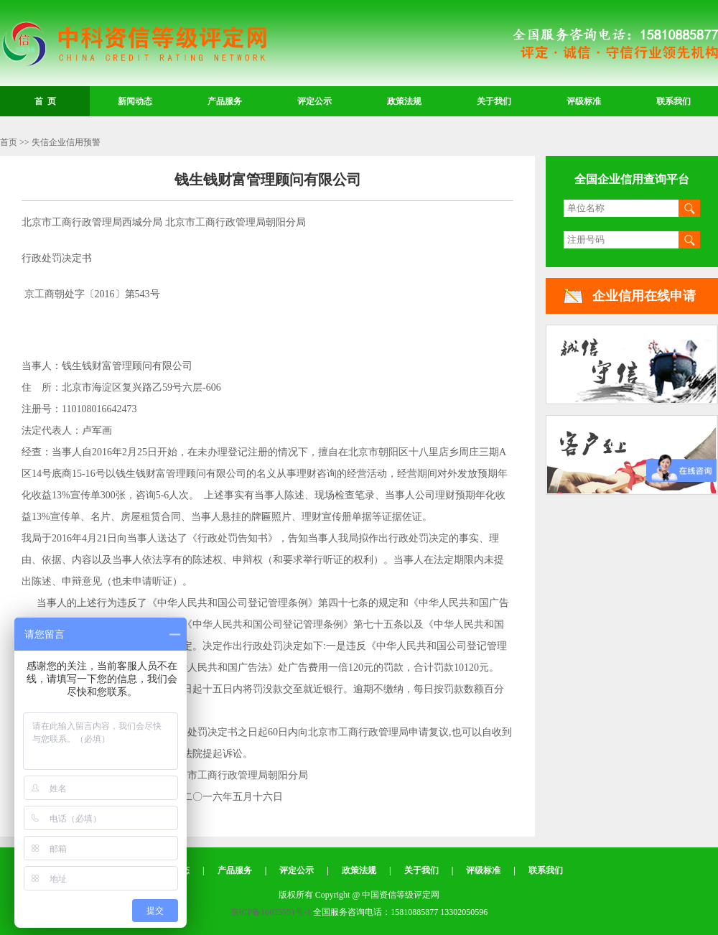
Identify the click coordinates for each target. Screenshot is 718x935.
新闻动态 (135, 101)
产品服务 (225, 101)
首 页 (45, 101)
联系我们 (673, 101)
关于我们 (494, 101)
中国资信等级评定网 (133, 44)
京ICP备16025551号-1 (271, 912)
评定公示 (314, 101)
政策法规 (404, 101)
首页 (8, 142)
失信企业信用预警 (66, 142)
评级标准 (584, 101)
